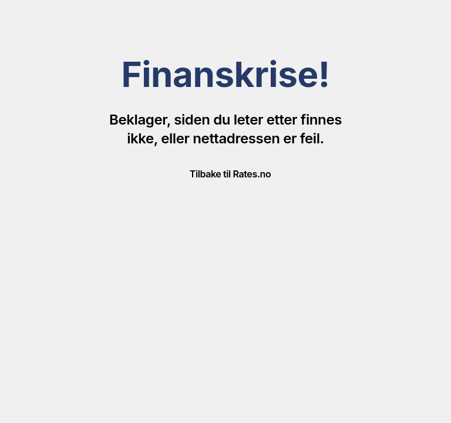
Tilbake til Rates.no (230, 174)
